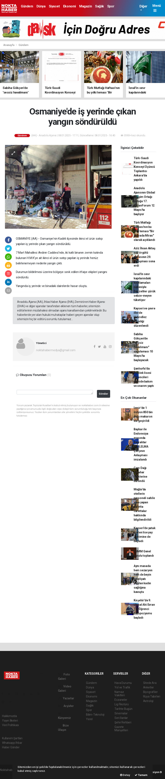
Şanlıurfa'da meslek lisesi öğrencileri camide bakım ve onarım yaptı (144, 377)
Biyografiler (150, 692)
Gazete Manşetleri (121, 728)
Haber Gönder (11, 747)
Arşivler (66, 706)
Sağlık (99, 6)
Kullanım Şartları (12, 738)
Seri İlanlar (121, 718)
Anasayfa (9, 45)
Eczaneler (120, 699)
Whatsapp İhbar (12, 742)
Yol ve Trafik (122, 687)
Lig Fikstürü (121, 704)
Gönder (103, 393)
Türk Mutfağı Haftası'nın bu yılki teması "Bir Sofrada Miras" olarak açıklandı (144, 231)
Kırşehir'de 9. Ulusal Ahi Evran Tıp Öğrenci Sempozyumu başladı (144, 609)
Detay (125, 775)
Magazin (85, 6)
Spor (110, 6)
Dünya (41, 6)
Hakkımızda (9, 716)
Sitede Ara (150, 683)
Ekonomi (69, 6)
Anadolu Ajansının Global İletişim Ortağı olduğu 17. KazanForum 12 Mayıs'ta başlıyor (144, 201)
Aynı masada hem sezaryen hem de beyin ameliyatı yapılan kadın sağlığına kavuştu (143, 579)
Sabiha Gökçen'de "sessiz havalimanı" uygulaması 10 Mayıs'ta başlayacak (143, 347)
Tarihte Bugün (123, 708)
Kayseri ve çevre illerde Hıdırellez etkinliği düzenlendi (144, 317)
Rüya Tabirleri (151, 696)
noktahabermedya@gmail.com (55, 350)
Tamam (141, 775)
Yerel (89, 719)
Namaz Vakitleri (119, 693)
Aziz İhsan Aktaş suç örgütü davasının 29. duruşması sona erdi (144, 257)
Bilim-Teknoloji (95, 714)
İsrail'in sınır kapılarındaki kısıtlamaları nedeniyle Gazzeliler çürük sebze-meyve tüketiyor (145, 287)
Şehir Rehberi (122, 722)
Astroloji (148, 701)
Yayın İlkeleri (10, 720)
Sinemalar (120, 713)
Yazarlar (66, 698)
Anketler (148, 687)
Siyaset (54, 6)
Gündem (27, 6)
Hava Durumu (123, 683)
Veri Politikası (10, 725)
